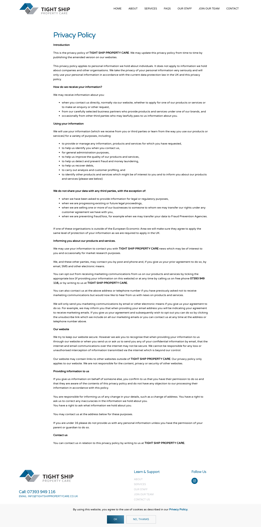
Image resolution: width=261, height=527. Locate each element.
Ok (115, 519)
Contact (232, 8)
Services (150, 8)
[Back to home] (44, 8)
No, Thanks (141, 519)
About (133, 8)
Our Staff (185, 8)
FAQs (167, 8)
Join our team (209, 8)
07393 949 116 (41, 491)
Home (118, 8)
